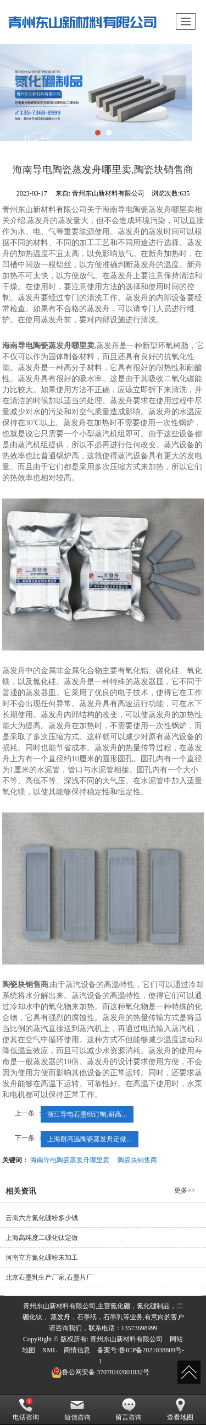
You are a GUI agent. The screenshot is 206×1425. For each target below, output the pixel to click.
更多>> (184, 1190)
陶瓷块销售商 (137, 1160)
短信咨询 (77, 1409)
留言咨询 (128, 1409)
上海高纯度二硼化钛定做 (41, 1238)
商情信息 (77, 1350)
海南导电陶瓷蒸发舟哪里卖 (69, 1160)
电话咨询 (26, 1409)
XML (49, 1350)
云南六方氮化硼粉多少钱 (41, 1218)
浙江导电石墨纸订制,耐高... (87, 1114)
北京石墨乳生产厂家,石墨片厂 (49, 1277)
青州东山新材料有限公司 (126, 1339)
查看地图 (180, 1409)
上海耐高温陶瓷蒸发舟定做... (89, 1139)
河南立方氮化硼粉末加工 (41, 1257)
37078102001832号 (100, 1372)
